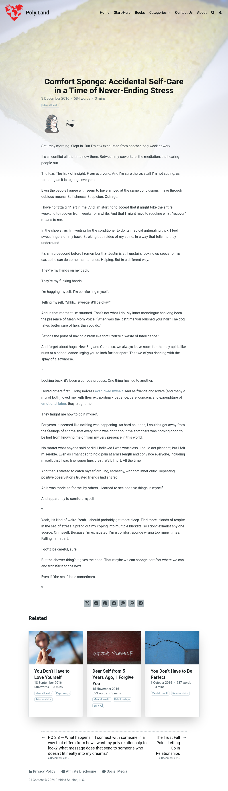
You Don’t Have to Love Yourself (51, 674)
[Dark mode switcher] (221, 12)
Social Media (114, 771)
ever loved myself (109, 391)
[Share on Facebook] (114, 603)
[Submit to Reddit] (96, 603)
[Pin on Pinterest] (105, 603)
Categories (158, 12)
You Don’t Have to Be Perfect (171, 674)
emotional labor (53, 403)
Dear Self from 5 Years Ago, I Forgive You (112, 677)
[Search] (213, 12)
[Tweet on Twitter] (87, 603)
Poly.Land (37, 12)
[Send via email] (122, 603)
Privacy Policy (41, 771)
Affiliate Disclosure (78, 771)
